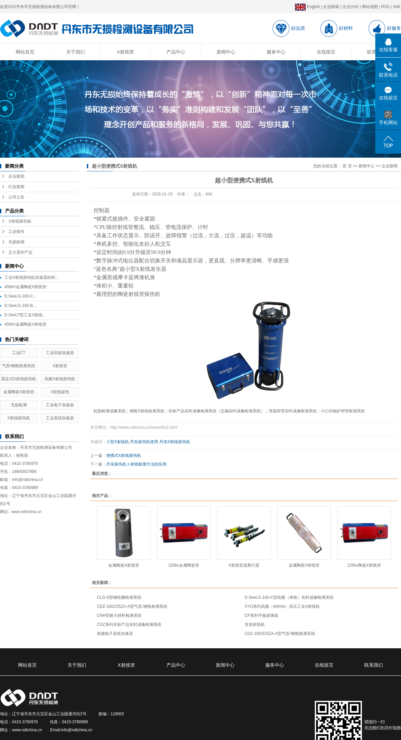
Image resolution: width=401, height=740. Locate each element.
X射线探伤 (59, 392)
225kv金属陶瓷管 (183, 565)
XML (397, 6)
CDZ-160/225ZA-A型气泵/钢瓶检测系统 (132, 606)
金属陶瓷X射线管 (18, 392)
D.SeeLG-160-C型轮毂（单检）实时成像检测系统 (289, 597)
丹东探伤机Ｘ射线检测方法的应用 (136, 464)
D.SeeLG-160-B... (20, 305)
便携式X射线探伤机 (123, 455)
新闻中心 (226, 52)
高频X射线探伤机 (59, 379)
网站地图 (370, 6)
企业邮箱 (331, 6)
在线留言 (326, 52)
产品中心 (175, 52)
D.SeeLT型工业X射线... (25, 315)
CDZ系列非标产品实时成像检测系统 (129, 624)
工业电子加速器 (60, 405)
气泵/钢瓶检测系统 (18, 365)
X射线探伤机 (19, 221)
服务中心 (276, 52)
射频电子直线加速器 (115, 633)
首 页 (347, 166)
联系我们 (373, 665)
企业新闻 (16, 176)
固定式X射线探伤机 (18, 379)
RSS (385, 6)
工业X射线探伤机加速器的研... (31, 277)
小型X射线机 (117, 441)
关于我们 (75, 52)
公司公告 (16, 197)
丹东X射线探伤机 (174, 441)
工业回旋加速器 (60, 352)
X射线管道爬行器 (244, 565)
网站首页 (25, 52)
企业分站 (351, 6)
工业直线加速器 (60, 418)
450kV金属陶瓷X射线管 (25, 286)
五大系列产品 (20, 252)
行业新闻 (16, 186)
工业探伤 (16, 231)
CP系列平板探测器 (261, 615)
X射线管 (125, 52)
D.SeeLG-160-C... (20, 296)
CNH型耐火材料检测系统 (119, 615)
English (307, 6)
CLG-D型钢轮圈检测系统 (119, 597)
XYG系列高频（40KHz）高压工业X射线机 (282, 606)
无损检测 (16, 242)
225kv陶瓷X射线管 (364, 565)
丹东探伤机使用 (144, 441)
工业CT (18, 352)
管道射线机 (255, 624)
